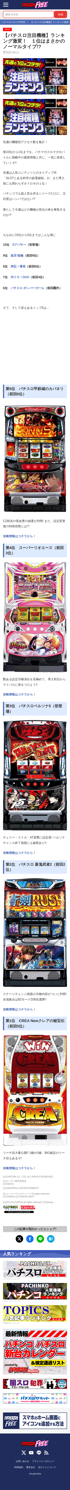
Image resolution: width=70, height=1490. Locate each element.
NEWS (7, 29)
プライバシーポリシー (43, 1461)
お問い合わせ (22, 1461)
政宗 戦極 (17, 255)
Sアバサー (19, 244)
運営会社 (30, 1467)
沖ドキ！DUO (20, 277)
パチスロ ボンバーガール (27, 288)
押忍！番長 (18, 266)
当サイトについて (47, 1467)
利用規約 (18, 1467)
